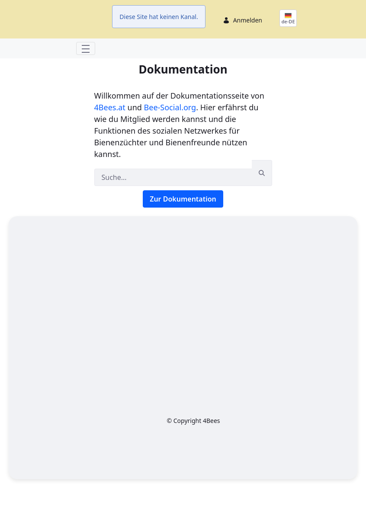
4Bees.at (109, 125)
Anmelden (247, 29)
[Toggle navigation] (85, 66)
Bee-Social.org (170, 125)
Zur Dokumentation (183, 217)
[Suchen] (173, 195)
